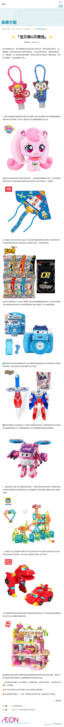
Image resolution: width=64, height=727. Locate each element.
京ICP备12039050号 (48, 724)
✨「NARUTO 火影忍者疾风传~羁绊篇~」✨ (23, 710)
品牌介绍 (20, 29)
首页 (13, 29)
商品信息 (27, 29)
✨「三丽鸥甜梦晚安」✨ (17, 706)
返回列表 (58, 701)
